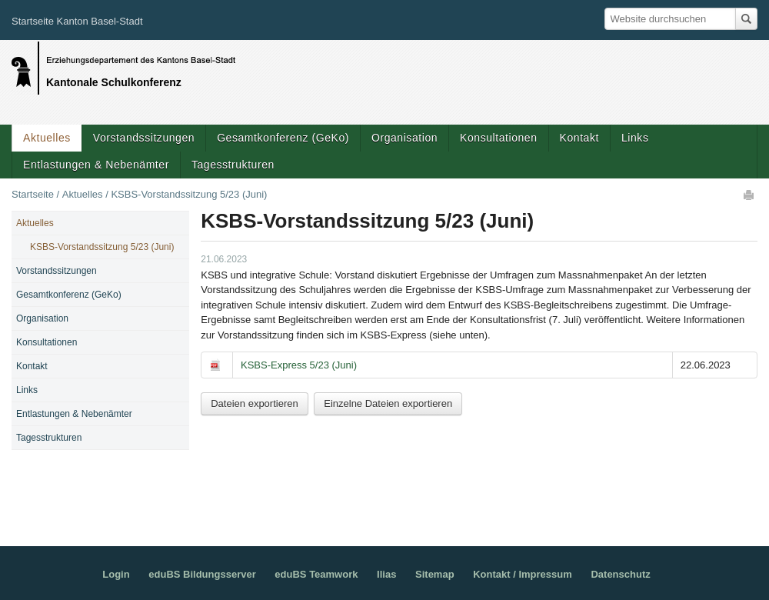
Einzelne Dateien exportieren (388, 403)
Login (115, 574)
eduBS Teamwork (316, 574)
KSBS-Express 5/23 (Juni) (299, 365)
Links (634, 138)
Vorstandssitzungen (144, 138)
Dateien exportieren (254, 403)
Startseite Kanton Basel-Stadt (77, 21)
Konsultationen (498, 138)
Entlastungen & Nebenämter (96, 164)
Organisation (404, 138)
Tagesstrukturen (233, 164)
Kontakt (579, 138)
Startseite (33, 194)
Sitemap (434, 574)
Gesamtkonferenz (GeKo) (283, 138)
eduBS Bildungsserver (201, 574)
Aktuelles (47, 138)
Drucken (749, 194)
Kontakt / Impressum (522, 574)
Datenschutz (620, 574)
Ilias (386, 574)
